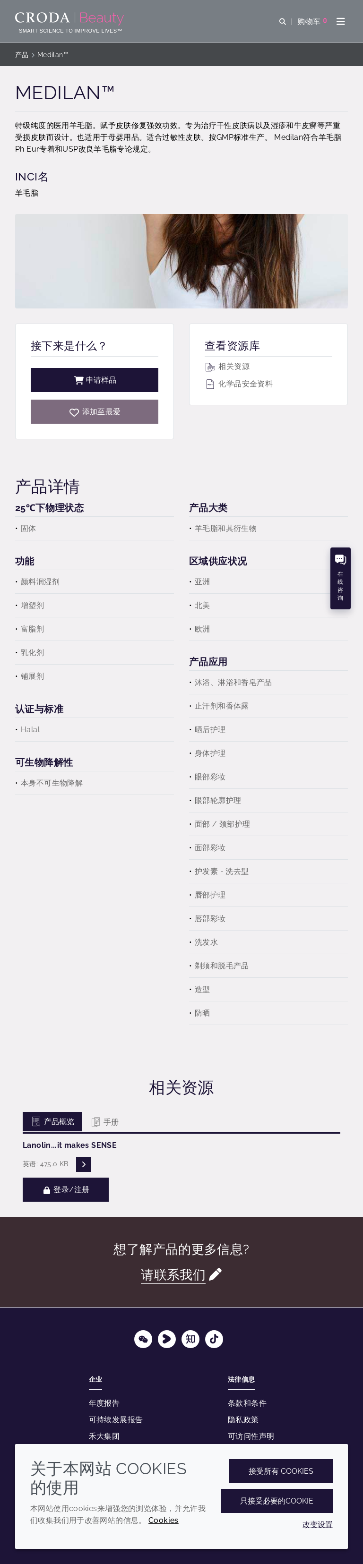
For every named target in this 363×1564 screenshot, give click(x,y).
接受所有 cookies (281, 1471)
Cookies (163, 1520)
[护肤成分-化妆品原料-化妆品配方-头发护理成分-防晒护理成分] (70, 18)
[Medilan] (94, 412)
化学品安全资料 (239, 383)
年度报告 (104, 1403)
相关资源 (227, 366)
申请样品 (94, 380)
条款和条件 (247, 1403)
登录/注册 (65, 1189)
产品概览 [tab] (52, 1121)
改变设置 (317, 1524)
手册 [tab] (104, 1122)
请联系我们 (173, 1274)
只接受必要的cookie (276, 1500)
